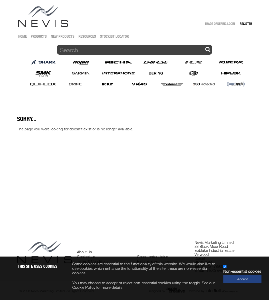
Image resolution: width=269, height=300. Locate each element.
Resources (87, 36)
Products (39, 36)
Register (246, 23)
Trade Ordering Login (220, 23)
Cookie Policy (83, 287)
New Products (62, 36)
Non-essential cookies (242, 271)
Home (22, 36)
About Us (84, 252)
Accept (242, 279)
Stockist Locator (114, 36)
